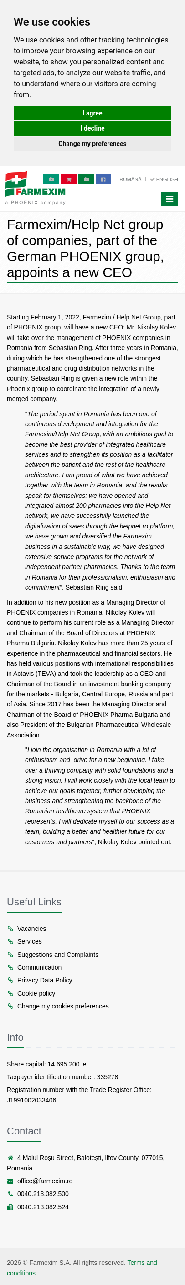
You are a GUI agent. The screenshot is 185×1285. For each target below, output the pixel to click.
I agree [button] (92, 113)
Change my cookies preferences (58, 1006)
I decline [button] (92, 128)
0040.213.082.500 (38, 1193)
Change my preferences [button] (92, 143)
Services (24, 941)
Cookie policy (31, 993)
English (164, 179)
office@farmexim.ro (39, 1181)
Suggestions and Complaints (52, 954)
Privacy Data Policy (39, 980)
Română (131, 179)
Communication (34, 967)
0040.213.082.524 (38, 1207)
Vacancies (26, 928)
